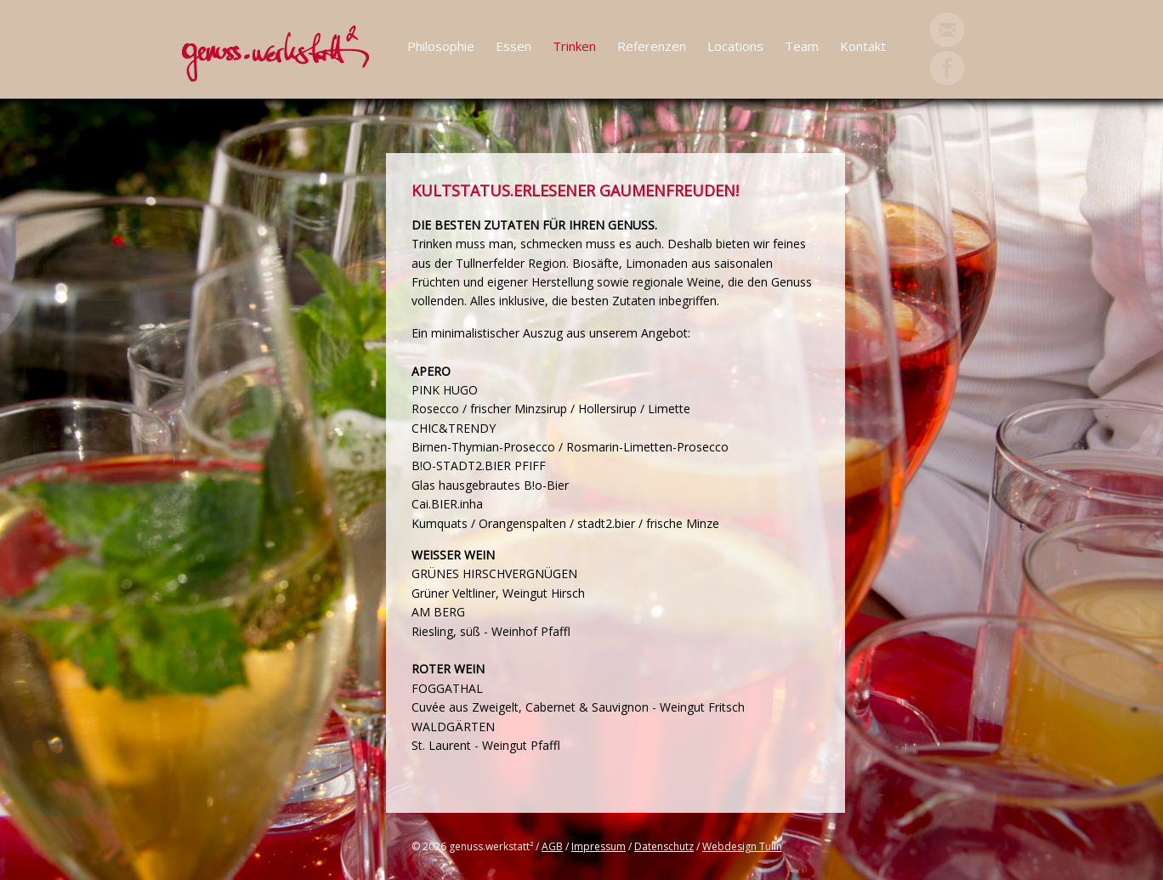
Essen (513, 45)
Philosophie (440, 45)
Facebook (947, 68)
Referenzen (651, 45)
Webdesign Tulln (742, 846)
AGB (552, 846)
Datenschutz (664, 846)
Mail (947, 30)
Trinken (574, 45)
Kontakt (863, 45)
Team (802, 45)
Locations (735, 45)
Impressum (598, 846)
